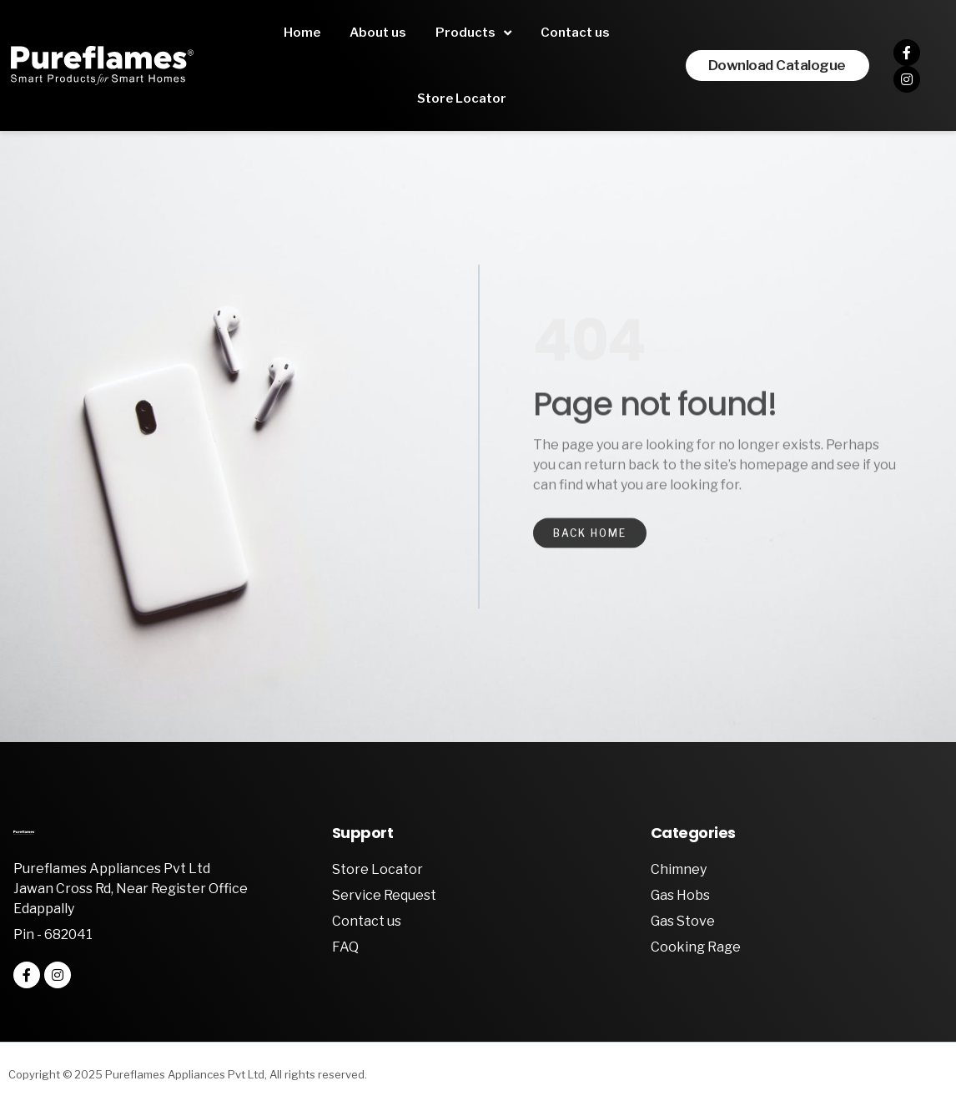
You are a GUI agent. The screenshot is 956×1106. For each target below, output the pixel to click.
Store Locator (461, 98)
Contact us (575, 32)
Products (473, 33)
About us (378, 32)
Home (302, 32)
